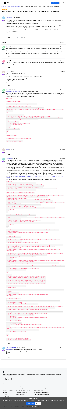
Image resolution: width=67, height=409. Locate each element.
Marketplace (5, 394)
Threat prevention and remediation (41, 392)
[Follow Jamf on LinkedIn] (6, 379)
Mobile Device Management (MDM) (23, 390)
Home (2, 6)
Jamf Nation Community (8, 390)
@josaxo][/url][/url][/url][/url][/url (13, 91)
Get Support (7, 6)
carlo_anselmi (9, 17)
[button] (2, 3)
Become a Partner (7, 396)
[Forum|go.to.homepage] (7, 3)
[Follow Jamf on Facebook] (13, 379)
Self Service (36, 385)
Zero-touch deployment (21, 388)
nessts (7, 60)
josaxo (7, 71)
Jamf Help (5, 385)
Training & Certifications (8, 388)
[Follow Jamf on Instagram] (11, 379)
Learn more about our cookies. (57, 400)
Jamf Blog (5, 392)
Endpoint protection (38, 390)
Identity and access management (41, 388)
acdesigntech (9, 158)
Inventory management (21, 394)
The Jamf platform (20, 385)
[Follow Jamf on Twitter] (3, 379)
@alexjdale (8, 349)
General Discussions (15, 6)
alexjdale (8, 46)
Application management (21, 392)
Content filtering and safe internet (41, 394)
